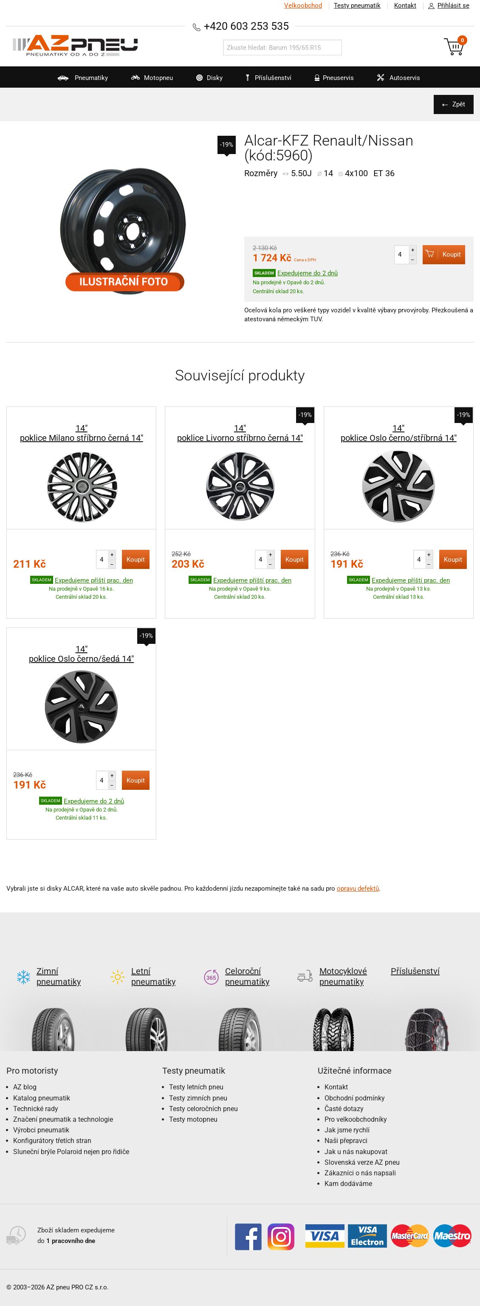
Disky (204, 81)
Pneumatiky (77, 81)
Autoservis (393, 81)
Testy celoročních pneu (203, 1076)
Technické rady (35, 1076)
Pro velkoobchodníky (356, 1086)
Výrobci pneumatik (41, 1097)
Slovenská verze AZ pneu (362, 1129)
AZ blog (25, 1054)
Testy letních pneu (196, 1054)
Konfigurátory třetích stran (52, 1107)
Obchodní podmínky (355, 1065)
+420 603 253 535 (246, 26)
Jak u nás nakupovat (356, 1119)
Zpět (458, 104)
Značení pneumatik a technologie (63, 1086)
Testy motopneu (193, 1086)
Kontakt (405, 5)
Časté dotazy (344, 1076)
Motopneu (147, 81)
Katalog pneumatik (41, 1065)
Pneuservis (329, 81)
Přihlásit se (446, 6)
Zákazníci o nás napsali (360, 1140)
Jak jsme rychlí (347, 1097)
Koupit (442, 254)
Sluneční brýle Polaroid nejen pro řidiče (71, 1119)
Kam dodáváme (348, 1150)
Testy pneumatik (357, 5)
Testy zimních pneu (198, 1065)
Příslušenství (268, 78)
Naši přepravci (346, 1107)
